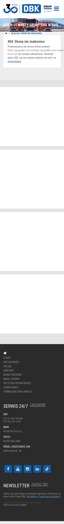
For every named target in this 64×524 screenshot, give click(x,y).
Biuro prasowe (12, 374)
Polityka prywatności (17, 383)
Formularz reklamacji (17, 391)
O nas (6, 357)
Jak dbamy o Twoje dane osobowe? (43, 496)
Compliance (10, 387)
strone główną (14, 61)
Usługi (7, 366)
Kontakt (8, 370)
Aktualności (11, 362)
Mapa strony (11, 379)
